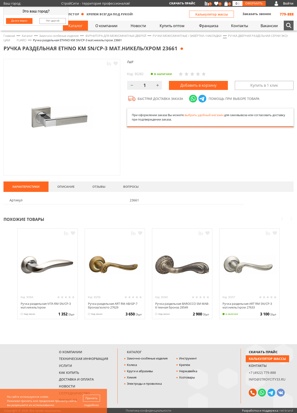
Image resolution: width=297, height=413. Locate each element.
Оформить (254, 3)
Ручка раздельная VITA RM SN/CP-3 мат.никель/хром (46, 305)
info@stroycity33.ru (267, 379)
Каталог (134, 352)
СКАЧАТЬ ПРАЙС (263, 352)
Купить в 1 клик (264, 85)
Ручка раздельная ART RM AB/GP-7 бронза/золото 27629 (112, 305)
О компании (70, 352)
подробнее (91, 405)
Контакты (258, 365)
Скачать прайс (182, 3)
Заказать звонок (256, 14)
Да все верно (19, 20)
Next (291, 218)
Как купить (69, 372)
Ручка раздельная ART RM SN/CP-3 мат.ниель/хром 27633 (247, 305)
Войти (288, 3)
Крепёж (184, 365)
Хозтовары (187, 377)
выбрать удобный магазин (203, 115)
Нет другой (52, 20)
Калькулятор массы (211, 14)
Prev (282, 218)
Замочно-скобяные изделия (147, 358)
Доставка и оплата (76, 379)
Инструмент (188, 358)
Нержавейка (188, 371)
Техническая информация (83, 358)
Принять (91, 398)
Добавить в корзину (198, 85)
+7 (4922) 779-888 (262, 372)
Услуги (65, 365)
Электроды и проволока (144, 383)
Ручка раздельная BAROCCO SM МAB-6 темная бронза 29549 (182, 305)
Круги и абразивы (140, 371)
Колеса (132, 365)
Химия (131, 377)
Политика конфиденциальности (148, 410)
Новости (67, 386)
